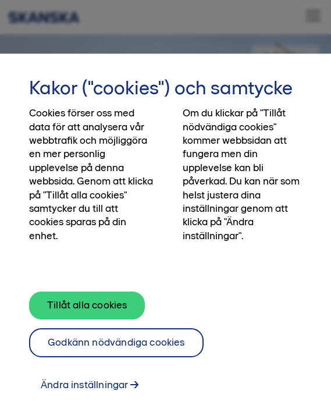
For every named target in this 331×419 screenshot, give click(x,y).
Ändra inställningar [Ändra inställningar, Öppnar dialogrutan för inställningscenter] (84, 390)
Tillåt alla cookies (87, 310)
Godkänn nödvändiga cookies (116, 347)
